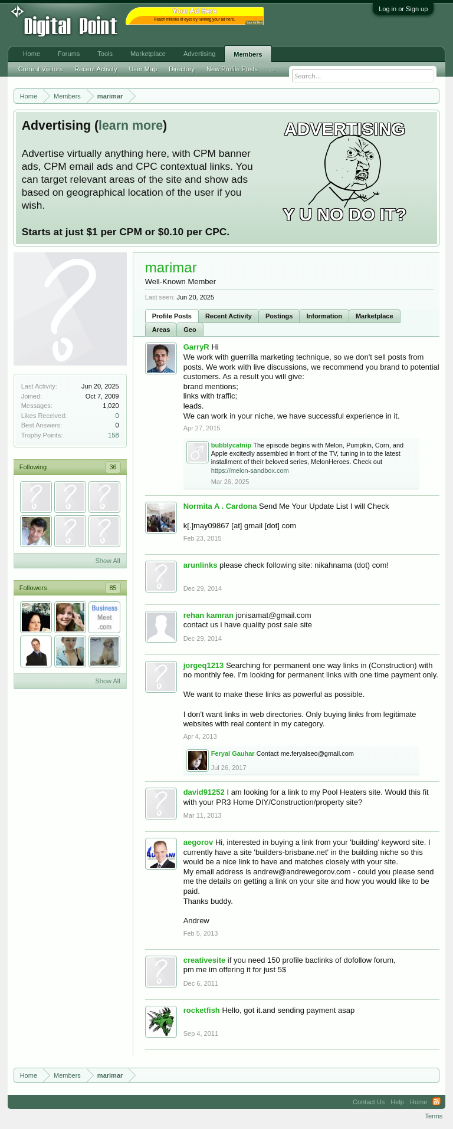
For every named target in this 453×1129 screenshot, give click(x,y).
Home (31, 53)
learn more (131, 126)
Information (324, 316)
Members (248, 54)
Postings (279, 316)
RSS (436, 1102)
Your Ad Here (255, 22)
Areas (161, 329)
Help (397, 1101)
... (272, 69)
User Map (143, 69)
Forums (69, 53)
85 (112, 587)
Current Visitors (40, 69)
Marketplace (374, 316)
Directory (182, 69)
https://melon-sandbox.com (250, 470)
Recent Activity (228, 316)
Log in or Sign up (403, 8)
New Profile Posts (232, 69)
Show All (107, 560)
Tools (105, 53)
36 (112, 466)
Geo (189, 329)
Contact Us (369, 1101)
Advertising (199, 53)
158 (113, 435)
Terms (433, 1116)
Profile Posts (172, 316)
